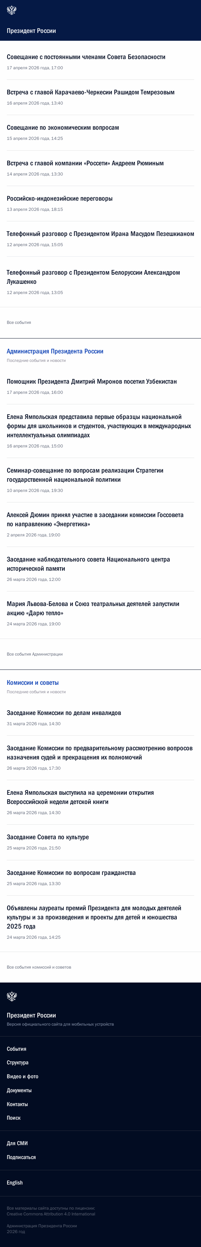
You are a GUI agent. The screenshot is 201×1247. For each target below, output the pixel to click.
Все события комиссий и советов (39, 967)
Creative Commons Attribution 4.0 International (51, 1214)
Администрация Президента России (100, 356)
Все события (19, 322)
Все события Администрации (35, 654)
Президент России (100, 20)
